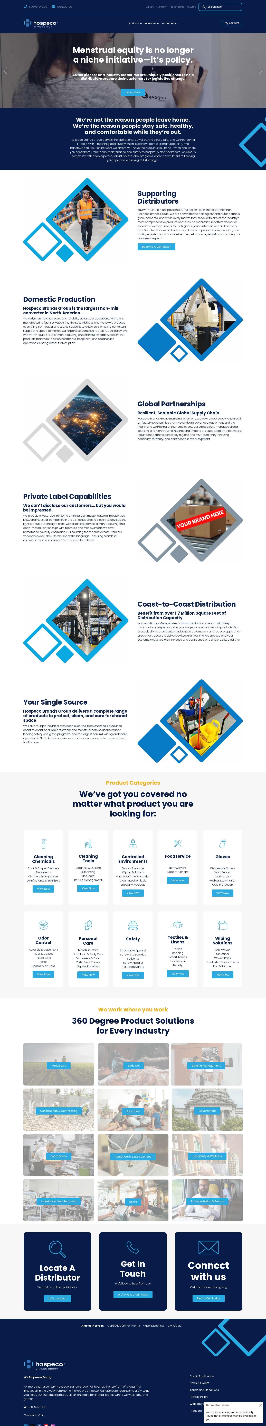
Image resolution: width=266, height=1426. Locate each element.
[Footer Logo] (46, 1364)
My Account (232, 23)
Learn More (133, 92)
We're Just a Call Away (133, 1295)
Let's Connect (57, 1298)
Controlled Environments (123, 1326)
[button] (162, 7)
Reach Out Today (208, 1298)
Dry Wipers (174, 1326)
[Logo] (42, 23)
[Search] (222, 6)
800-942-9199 (38, 7)
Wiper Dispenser (153, 1326)
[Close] (260, 1405)
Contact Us (64, 7)
